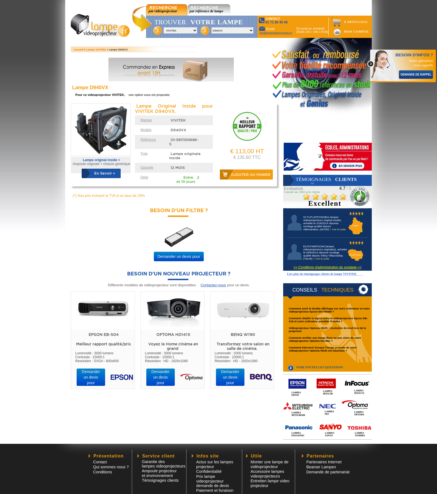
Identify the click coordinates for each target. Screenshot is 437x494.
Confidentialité (209, 471)
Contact (100, 462)
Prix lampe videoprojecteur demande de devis (212, 481)
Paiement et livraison (215, 490)
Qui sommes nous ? (111, 467)
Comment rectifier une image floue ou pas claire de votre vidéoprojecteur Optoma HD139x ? (325, 339)
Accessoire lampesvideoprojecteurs (267, 473)
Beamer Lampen (321, 467)
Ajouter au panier (250, 175)
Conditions (102, 472)
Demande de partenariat (327, 472)
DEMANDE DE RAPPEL (415, 74)
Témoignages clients (160, 480)
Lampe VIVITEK (96, 49)
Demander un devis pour (178, 256)
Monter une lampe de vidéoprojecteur (269, 464)
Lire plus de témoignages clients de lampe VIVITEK (321, 273)
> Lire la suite (338, 229)
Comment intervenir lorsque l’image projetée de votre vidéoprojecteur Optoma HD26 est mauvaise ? (323, 349)
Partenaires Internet (323, 462)
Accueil (78, 49)
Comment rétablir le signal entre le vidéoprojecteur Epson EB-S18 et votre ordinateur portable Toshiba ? (328, 320)
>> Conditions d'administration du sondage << (327, 267)
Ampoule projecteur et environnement (159, 473)
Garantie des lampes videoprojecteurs (163, 463)
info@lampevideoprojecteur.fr (275, 33)
